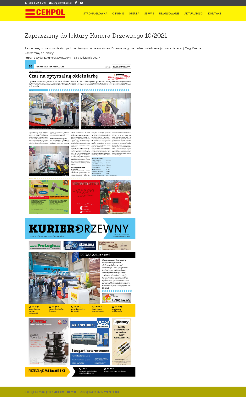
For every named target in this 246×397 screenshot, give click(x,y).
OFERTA (134, 13)
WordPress (111, 392)
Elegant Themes (65, 392)
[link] (193, 48)
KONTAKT (214, 13)
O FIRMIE (118, 13)
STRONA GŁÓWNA (95, 13)
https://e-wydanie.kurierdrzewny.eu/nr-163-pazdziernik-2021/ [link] (62, 57)
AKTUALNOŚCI (193, 13)
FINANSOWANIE (169, 13)
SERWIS (149, 13)
